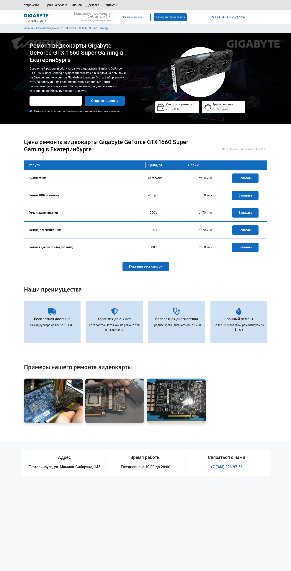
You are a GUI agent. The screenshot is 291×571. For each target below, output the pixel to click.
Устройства (31, 5)
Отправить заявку (104, 101)
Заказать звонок (132, 17)
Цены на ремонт (56, 5)
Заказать (245, 178)
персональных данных (113, 111)
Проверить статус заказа (170, 17)
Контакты (110, 5)
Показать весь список (145, 266)
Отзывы (77, 5)
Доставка (92, 5)
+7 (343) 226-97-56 (226, 467)
